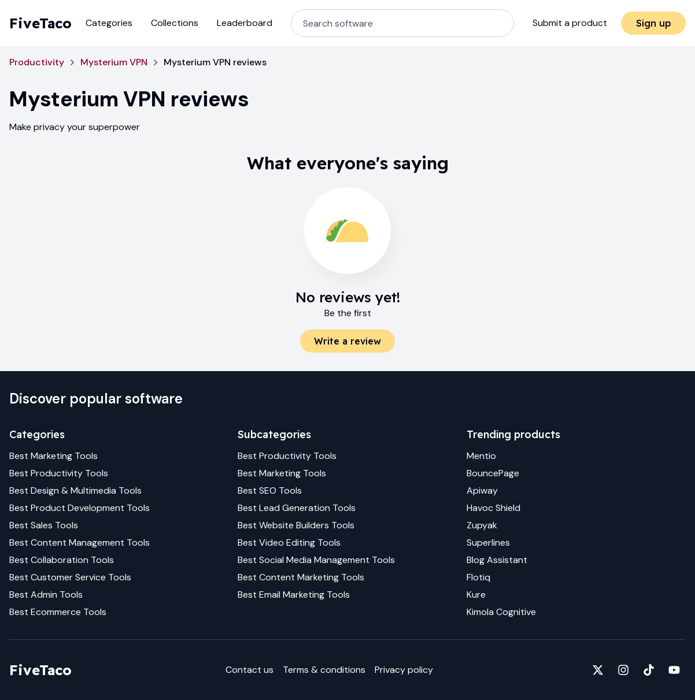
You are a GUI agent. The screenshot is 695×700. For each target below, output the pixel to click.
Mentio (481, 456)
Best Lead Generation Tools (297, 508)
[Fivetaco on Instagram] (623, 670)
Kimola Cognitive (501, 612)
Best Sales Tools (43, 525)
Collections (174, 23)
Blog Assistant (497, 560)
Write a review (347, 341)
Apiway (482, 490)
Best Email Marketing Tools (294, 594)
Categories (109, 23)
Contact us (249, 670)
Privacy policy (404, 670)
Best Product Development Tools (79, 508)
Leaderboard (244, 23)
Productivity (36, 62)
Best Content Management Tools (79, 542)
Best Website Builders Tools (296, 525)
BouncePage (493, 473)
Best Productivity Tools (58, 473)
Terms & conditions (324, 670)
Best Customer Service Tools (70, 577)
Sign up (653, 23)
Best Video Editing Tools (289, 542)
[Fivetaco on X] (597, 670)
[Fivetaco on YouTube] (674, 670)
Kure (476, 594)
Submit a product (570, 23)
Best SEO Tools (270, 490)
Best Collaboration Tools (61, 560)
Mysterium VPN (113, 62)
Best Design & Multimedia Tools (75, 490)
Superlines (488, 542)
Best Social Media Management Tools (316, 560)
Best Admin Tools (46, 594)
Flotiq (478, 577)
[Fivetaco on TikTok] (648, 670)
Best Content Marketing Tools (301, 577)
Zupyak (482, 525)
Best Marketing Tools (53, 456)
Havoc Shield (493, 508)
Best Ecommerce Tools (57, 612)
